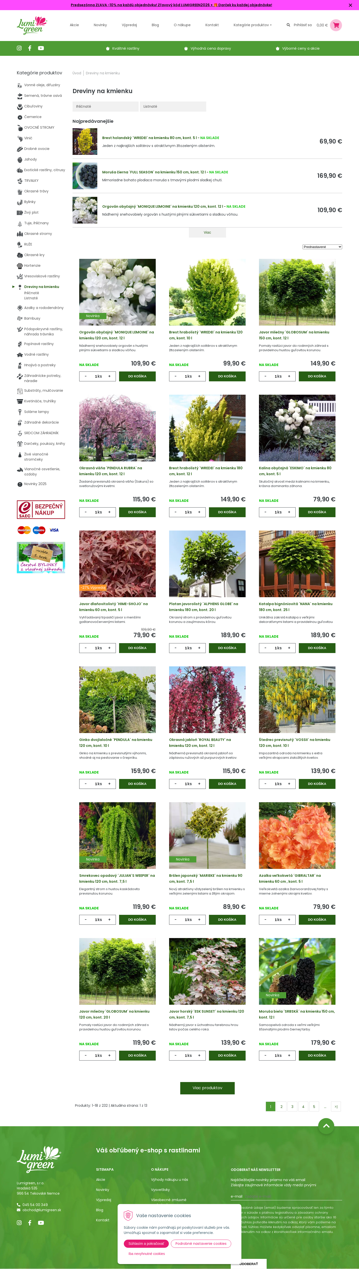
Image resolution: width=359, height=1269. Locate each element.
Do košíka (137, 376)
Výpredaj (129, 24)
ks (100, 376)
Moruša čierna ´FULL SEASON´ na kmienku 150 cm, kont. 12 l (154, 172)
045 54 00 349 (35, 1204)
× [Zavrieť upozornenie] (350, 5)
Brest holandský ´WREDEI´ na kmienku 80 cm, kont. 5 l (149, 137)
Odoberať (248, 1264)
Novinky (100, 24)
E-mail (236, 1196)
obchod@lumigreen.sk (42, 1210)
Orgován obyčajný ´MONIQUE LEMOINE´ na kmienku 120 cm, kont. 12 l (162, 206)
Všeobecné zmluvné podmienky (168, 1202)
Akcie (74, 24)
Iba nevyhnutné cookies (146, 1254)
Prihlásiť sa (303, 24)
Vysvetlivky (160, 1189)
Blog (99, 1210)
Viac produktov (207, 1088)
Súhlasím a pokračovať (146, 1244)
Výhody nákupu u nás (169, 1179)
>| (335, 1106)
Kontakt (102, 1220)
